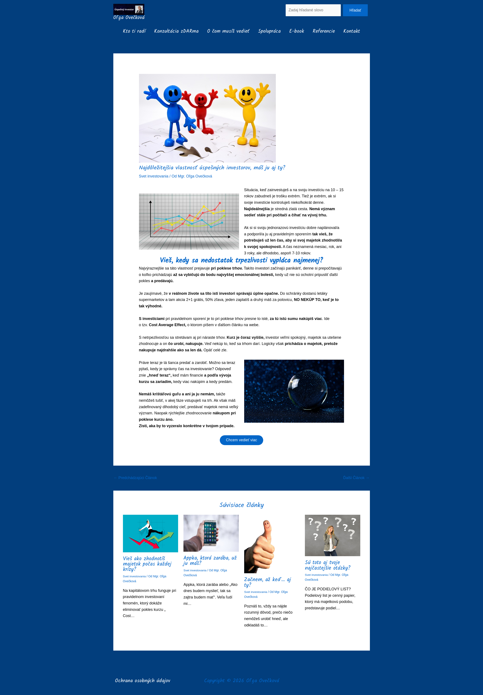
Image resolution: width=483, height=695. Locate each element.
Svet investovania (154, 176)
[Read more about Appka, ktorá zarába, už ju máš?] (211, 533)
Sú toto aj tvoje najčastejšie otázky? (328, 566)
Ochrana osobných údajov (143, 681)
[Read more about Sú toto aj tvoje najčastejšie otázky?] (332, 536)
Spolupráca (269, 31)
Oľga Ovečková (129, 18)
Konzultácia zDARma (174, 31)
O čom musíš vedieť (227, 31)
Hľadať (355, 10)
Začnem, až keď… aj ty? (267, 583)
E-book (298, 31)
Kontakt (355, 31)
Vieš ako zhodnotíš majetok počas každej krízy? (147, 564)
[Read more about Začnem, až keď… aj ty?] (272, 544)
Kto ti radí (130, 31)
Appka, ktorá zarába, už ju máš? (210, 561)
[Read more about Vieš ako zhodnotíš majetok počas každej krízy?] (150, 534)
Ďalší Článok (356, 478)
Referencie (326, 31)
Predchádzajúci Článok (136, 478)
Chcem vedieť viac (241, 440)
